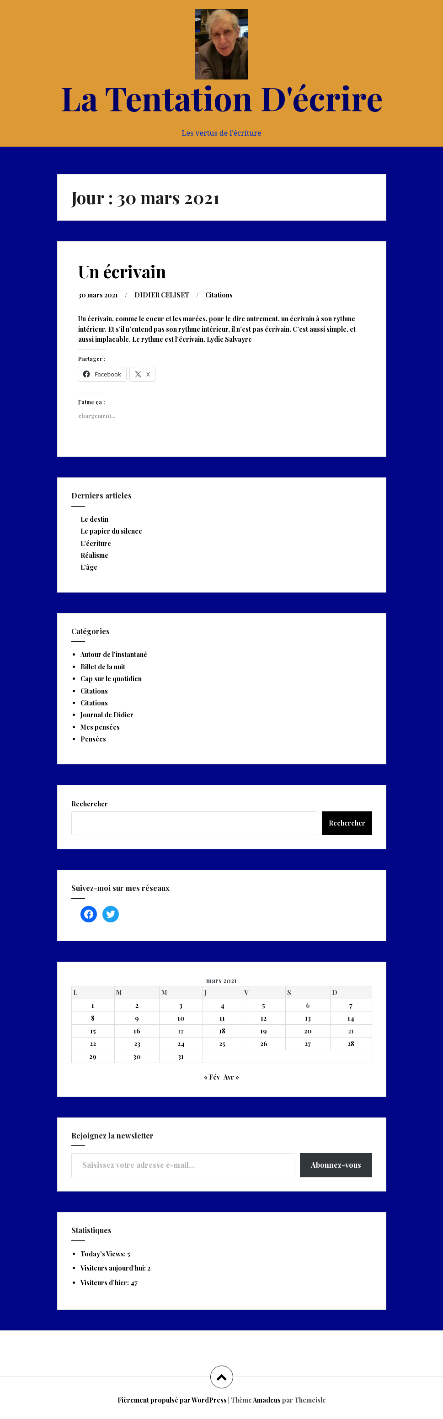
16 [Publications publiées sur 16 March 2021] (136, 1031)
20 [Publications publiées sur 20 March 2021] (308, 1031)
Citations (219, 295)
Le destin (94, 519)
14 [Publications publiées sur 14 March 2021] (350, 1018)
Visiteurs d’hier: (105, 1282)
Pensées (93, 739)
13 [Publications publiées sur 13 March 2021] (308, 1018)
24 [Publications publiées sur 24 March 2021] (181, 1043)
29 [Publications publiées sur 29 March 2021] (92, 1056)
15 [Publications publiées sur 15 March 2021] (93, 1031)
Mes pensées (100, 727)
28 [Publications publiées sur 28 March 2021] (350, 1043)
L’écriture (95, 543)
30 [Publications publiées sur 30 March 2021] (137, 1056)
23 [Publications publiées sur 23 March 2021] (137, 1043)
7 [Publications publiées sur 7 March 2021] (350, 1005)
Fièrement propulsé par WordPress (172, 1400)
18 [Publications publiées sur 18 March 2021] (222, 1031)
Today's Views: (103, 1254)
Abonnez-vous (336, 1165)
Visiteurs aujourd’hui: (113, 1268)
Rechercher (89, 804)
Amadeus (267, 1400)
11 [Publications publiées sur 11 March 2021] (222, 1018)
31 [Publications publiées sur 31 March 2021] (181, 1056)
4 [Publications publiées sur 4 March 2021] (222, 1005)
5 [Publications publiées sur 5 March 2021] (263, 1005)
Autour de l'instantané (113, 654)
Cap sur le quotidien (111, 678)
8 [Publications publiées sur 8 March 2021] (93, 1018)
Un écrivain (122, 271)
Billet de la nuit (102, 666)
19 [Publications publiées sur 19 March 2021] (263, 1031)
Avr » (231, 1077)
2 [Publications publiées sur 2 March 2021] (137, 1005)
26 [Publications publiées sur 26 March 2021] (263, 1043)
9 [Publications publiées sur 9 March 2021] (137, 1018)
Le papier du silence (111, 531)
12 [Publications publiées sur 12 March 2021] (264, 1018)
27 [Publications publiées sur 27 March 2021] (307, 1043)
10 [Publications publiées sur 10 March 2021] (181, 1018)
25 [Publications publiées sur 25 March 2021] (222, 1043)
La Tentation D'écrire (222, 97)
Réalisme (94, 555)
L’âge (88, 567)
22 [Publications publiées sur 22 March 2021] (93, 1043)
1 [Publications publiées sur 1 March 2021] (92, 1005)
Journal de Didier (106, 714)
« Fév (212, 1077)
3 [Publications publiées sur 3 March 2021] (180, 1005)
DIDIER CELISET (161, 295)
